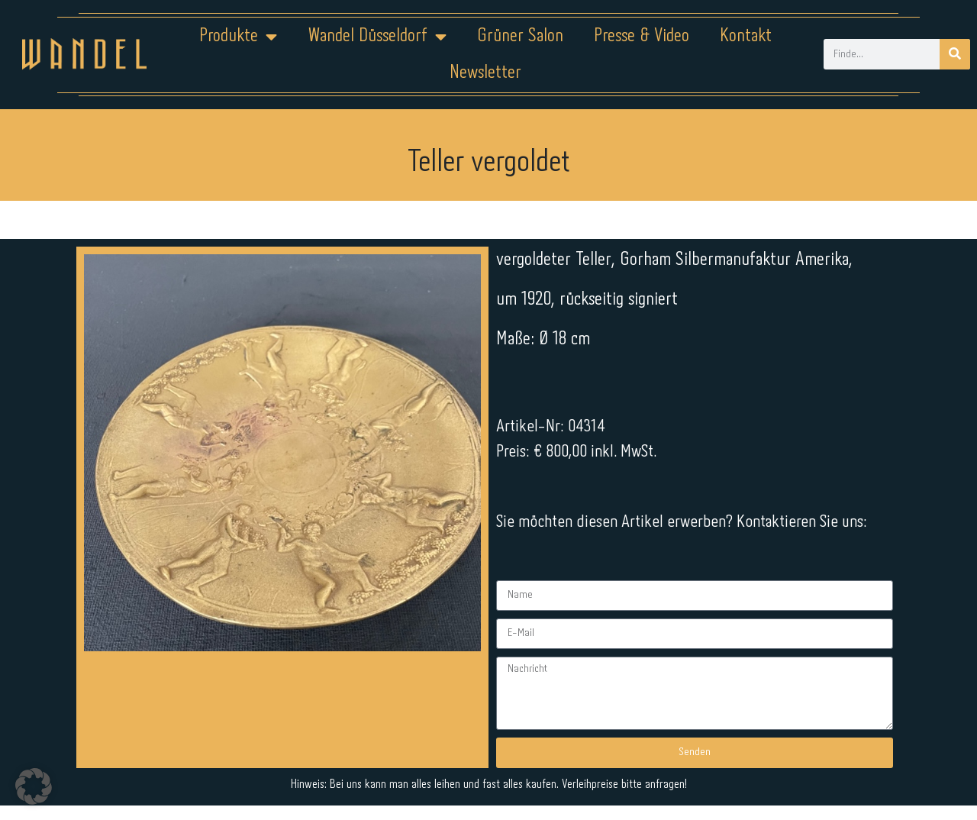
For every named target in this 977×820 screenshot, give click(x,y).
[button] (33, 786)
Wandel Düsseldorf (377, 36)
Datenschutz (498, 772)
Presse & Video (641, 36)
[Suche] (955, 54)
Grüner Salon (520, 36)
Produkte (238, 36)
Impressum (396, 772)
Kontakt (746, 36)
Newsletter (485, 73)
